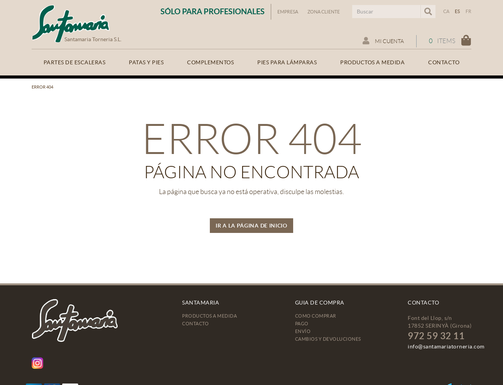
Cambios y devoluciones (328, 338)
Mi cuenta (383, 41)
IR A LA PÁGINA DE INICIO (251, 226)
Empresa (287, 11)
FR (469, 11)
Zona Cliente (323, 11)
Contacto (195, 323)
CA (446, 11)
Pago (302, 323)
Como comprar (315, 315)
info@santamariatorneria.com (446, 346)
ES (457, 11)
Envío (303, 331)
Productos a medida (209, 315)
